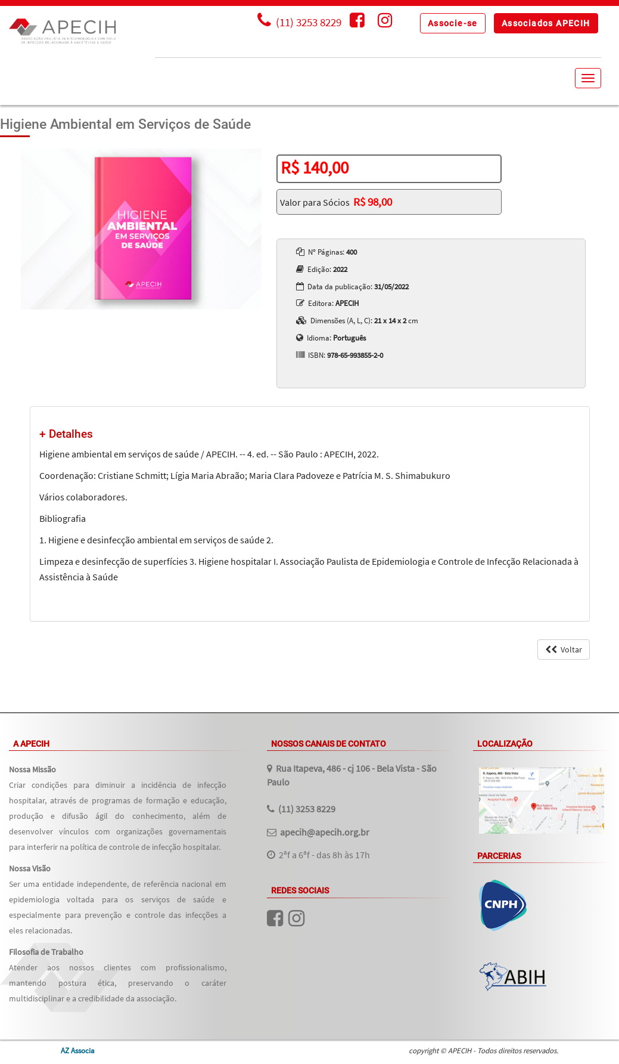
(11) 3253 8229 (306, 809)
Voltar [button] (563, 649)
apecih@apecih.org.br (324, 832)
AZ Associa (78, 1050)
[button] (453, 23)
